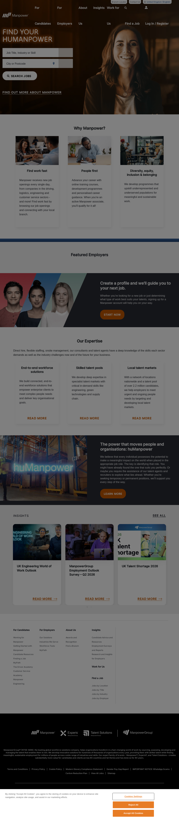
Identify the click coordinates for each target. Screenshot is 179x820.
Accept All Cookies (133, 813)
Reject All (133, 805)
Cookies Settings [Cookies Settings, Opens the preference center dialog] (133, 796)
